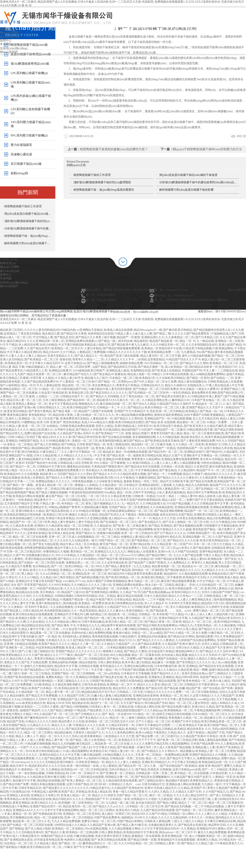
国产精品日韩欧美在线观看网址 (157, 625)
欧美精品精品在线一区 (213, 762)
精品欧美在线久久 (192, 437)
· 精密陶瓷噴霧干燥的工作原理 (22, 206)
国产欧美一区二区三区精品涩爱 (177, 739)
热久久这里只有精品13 (198, 695)
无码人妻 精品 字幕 (12, 366)
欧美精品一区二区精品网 (82, 832)
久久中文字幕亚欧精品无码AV (160, 828)
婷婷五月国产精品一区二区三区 (128, 795)
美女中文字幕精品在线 (63, 403)
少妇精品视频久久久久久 (118, 754)
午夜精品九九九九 (88, 625)
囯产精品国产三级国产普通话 (147, 562)
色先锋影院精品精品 (57, 610)
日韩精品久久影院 (232, 710)
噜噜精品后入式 (89, 403)
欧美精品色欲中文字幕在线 (140, 832)
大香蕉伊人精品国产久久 (88, 732)
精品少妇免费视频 (218, 518)
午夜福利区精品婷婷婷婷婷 (86, 492)
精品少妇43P (51, 352)
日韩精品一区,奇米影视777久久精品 (161, 614)
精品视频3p (187, 751)
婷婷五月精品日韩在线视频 (173, 714)
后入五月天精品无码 (206, 418)
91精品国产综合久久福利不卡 (175, 403)
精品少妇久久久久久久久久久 (100, 499)
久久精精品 (53, 769)
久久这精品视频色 (61, 606)
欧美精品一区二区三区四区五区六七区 (109, 721)
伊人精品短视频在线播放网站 (134, 414)
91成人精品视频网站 (76, 751)
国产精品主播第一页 (151, 366)
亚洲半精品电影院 (210, 551)
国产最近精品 (168, 470)
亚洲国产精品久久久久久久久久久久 (78, 651)
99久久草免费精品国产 (228, 636)
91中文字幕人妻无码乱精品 (179, 699)
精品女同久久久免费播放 (128, 688)
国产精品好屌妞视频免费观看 (121, 348)
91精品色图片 (128, 636)
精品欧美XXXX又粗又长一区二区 (118, 400)
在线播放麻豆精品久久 (40, 555)
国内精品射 (70, 603)
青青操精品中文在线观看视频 (177, 839)
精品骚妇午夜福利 (177, 780)
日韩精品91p (18, 776)
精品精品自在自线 (27, 592)
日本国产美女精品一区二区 (208, 400)
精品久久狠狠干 (193, 473)
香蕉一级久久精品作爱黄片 (130, 791)
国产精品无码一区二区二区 (165, 451)
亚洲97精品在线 (140, 544)
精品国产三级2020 (72, 592)
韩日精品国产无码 (156, 703)
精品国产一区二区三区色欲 (91, 655)
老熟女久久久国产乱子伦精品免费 (25, 662)
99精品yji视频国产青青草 (64, 507)
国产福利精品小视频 (13, 847)
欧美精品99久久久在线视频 (21, 473)
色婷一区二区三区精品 (35, 673)
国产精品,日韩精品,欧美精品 (168, 728)
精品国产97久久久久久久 (225, 485)
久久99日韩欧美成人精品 (223, 577)
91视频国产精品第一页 (74, 599)
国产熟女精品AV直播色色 (109, 374)
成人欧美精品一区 (176, 366)
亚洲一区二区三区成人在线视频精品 (72, 536)
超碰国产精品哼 (30, 710)
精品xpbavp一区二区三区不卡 (177, 832)
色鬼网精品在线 (140, 370)
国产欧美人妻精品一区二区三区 (81, 780)
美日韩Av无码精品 (211, 459)
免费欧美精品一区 (57, 677)
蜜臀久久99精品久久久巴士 (157, 647)
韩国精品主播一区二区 (119, 776)
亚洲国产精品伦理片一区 (45, 806)
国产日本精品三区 (206, 337)
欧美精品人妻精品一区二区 (30, 403)
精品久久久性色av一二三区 (185, 595)
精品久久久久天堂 (164, 518)
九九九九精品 (141, 566)
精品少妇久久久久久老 (56, 437)
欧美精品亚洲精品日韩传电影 (23, 514)
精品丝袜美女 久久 (199, 728)
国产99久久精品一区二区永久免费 (155, 381)
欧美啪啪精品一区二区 (178, 710)
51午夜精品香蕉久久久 (228, 843)
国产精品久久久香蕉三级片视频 (95, 337)
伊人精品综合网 (28, 344)
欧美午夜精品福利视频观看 (222, 437)
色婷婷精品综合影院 (101, 333)
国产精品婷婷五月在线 (122, 366)
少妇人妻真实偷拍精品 (171, 492)
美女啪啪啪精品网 (143, 437)
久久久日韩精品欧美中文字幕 (210, 503)
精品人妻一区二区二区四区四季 (70, 366)
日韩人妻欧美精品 (109, 662)
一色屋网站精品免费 (175, 754)
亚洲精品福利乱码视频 (63, 662)
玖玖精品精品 (111, 429)
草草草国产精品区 (35, 584)
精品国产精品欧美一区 (163, 341)
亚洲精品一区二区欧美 (229, 341)
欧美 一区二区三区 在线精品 (40, 425)
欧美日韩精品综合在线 (37, 799)
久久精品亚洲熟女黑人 (156, 400)
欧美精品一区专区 (137, 728)
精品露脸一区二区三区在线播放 (50, 632)
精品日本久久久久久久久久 (132, 488)
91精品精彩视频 (181, 418)
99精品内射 (68, 329)
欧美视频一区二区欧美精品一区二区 (81, 802)
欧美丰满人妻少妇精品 (136, 662)
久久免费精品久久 (178, 562)
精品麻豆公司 (212, 717)
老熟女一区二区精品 (20, 444)
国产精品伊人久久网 (13, 621)
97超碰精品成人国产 (224, 333)
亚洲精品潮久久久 (152, 337)
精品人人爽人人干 (27, 736)
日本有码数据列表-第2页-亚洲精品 (176, 666)
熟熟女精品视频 (149, 514)
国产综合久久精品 (144, 403)
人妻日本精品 (92, 348)
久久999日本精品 (59, 584)
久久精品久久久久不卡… (121, 359)
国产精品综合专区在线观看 (142, 466)
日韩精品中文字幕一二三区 (17, 481)
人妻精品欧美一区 (101, 418)
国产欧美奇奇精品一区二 (193, 680)
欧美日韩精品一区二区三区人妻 (165, 407)
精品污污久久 (127, 640)
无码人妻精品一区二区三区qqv (160, 547)
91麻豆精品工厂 (50, 451)
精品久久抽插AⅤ (175, 385)
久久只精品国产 (224, 695)
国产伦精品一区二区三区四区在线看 (41, 562)
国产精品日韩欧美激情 (228, 429)
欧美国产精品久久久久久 (54, 643)
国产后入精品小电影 (38, 828)
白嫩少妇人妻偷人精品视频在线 (111, 695)
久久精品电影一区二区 (30, 691)
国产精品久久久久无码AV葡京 (219, 651)
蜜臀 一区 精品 (19, 570)
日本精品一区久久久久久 (130, 448)
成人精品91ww (117, 518)
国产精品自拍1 (25, 728)
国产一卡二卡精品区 (215, 769)
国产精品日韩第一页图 (142, 839)
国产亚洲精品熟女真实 (18, 839)
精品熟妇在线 (80, 703)
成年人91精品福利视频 (196, 355)
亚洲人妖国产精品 (230, 344)
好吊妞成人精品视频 (174, 655)
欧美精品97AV (228, 366)
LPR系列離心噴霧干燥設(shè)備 (30, 84)
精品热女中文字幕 (65, 666)
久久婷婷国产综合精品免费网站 (195, 640)
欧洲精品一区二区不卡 (121, 684)
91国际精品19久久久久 (50, 728)
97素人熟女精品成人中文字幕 (224, 385)
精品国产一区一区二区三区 (201, 510)
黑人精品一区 (30, 573)
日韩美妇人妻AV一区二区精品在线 (111, 706)
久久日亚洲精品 (43, 595)
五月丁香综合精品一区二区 (137, 396)
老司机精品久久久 (111, 666)
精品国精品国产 (41, 448)
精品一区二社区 (156, 758)
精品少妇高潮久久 (41, 429)
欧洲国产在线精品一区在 (170, 658)
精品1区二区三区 (172, 684)
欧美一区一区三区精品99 (137, 533)
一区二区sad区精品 (108, 673)
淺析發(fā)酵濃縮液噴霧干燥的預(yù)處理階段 (102, 182)
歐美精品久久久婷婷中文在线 (210, 606)
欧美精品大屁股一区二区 (31, 618)
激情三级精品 (137, 717)
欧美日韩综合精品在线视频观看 (33, 614)
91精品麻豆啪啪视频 (38, 743)
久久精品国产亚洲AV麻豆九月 (181, 643)
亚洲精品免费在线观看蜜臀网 (180, 459)
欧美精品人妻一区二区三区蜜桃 (216, 751)
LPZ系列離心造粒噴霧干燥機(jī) (30, 111)
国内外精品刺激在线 (98, 688)
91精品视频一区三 (24, 588)
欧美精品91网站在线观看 (28, 496)
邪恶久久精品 (104, 425)
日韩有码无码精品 (85, 595)
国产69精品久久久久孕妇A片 (160, 751)
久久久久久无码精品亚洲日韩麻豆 (53, 762)
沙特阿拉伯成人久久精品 (70, 824)
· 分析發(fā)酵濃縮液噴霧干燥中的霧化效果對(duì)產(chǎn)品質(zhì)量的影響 (28, 228)
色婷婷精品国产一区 (190, 448)
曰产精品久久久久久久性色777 (65, 669)
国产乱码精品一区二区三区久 (118, 522)
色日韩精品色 (41, 566)
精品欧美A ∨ (48, 473)
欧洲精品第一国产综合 (222, 558)
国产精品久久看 (55, 832)
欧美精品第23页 (79, 392)
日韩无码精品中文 (153, 784)
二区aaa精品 (155, 632)
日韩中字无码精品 (143, 492)
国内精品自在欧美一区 (203, 366)
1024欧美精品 (42, 684)
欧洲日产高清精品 (227, 747)
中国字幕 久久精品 (42, 377)
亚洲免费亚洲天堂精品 (74, 418)
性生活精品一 (188, 389)
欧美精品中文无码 (194, 577)
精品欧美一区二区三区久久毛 (31, 821)
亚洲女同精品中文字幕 (173, 618)
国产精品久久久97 (104, 473)
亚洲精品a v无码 (70, 570)
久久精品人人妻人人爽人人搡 (108, 629)
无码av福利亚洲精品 (225, 728)
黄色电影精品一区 (39, 414)
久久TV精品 (67, 352)
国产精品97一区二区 (23, 466)
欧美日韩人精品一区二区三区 (124, 621)
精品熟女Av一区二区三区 (198, 566)
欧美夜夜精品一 (94, 736)
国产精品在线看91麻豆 (176, 706)
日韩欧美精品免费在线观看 (77, 425)
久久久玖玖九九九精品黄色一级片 (75, 540)
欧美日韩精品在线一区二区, (45, 847)
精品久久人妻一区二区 (85, 643)
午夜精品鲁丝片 (29, 836)
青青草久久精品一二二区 (88, 359)
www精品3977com (74, 581)
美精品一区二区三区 (85, 440)
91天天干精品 (8, 344)
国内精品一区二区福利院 (147, 570)
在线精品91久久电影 (144, 799)
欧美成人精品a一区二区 (76, 795)
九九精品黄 (165, 799)
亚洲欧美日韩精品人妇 (208, 514)
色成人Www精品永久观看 (97, 422)
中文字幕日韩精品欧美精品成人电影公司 (84, 344)
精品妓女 (108, 451)
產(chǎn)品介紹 (9, 36)
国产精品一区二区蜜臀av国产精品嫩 (130, 658)
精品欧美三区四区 (11, 329)
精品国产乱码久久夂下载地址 (118, 514)
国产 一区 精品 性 (50, 636)
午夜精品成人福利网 (44, 791)
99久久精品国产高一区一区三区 (54, 714)
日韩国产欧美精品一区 (104, 680)
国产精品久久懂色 (135, 651)
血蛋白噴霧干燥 (146, 68)
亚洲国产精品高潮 (228, 640)
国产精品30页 (154, 688)
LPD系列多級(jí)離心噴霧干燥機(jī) (31, 97)
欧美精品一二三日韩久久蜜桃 (40, 706)
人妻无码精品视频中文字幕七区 (36, 459)
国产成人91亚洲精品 (47, 444)
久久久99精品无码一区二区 (167, 344)
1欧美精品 (190, 765)
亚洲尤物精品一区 (137, 610)
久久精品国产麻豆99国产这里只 (191, 776)
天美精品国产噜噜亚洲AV (107, 466)
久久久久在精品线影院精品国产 (123, 710)
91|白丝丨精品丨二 (168, 496)
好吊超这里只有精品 (161, 651)
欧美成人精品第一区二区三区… (86, 647)
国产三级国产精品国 (117, 570)
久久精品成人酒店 (45, 843)
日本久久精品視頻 (155, 595)
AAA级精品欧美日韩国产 (89, 370)
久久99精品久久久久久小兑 (75, 455)
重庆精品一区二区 (81, 551)
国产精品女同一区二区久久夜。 (138, 765)
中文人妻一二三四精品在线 (220, 370)
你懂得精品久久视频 (56, 551)
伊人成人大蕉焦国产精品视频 (172, 747)
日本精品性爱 (218, 773)
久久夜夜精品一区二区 (179, 337)
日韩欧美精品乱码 (57, 773)
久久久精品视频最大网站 (124, 828)
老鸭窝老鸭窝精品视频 (38, 547)
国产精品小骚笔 (167, 802)
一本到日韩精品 (180, 392)
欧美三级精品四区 (118, 444)
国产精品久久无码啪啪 (104, 396)
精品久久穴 (99, 795)
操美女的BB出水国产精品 (176, 514)
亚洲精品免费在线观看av (81, 341)
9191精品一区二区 (143, 714)
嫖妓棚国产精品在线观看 (160, 680)
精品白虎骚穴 (140, 433)
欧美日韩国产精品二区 (218, 725)
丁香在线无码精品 (29, 333)
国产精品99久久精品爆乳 (222, 451)
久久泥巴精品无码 (78, 640)
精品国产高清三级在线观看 (121, 355)
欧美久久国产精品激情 (195, 547)
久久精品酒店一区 (110, 485)
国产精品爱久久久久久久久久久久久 (66, 787)
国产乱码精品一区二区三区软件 (149, 392)
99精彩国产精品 (28, 440)
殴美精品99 (126, 558)
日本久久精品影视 (45, 455)
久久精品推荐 (208, 477)
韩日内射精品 (30, 451)
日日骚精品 (73, 499)
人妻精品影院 (52, 385)
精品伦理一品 (85, 448)
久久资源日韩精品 (138, 462)
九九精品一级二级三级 (120, 802)
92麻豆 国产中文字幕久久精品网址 (86, 847)
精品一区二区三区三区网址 (97, 810)
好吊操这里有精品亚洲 (48, 839)
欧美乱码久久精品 (127, 810)
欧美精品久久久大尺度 (120, 736)
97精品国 (80, 710)
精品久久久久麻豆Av (111, 610)
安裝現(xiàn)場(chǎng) (13, 48)
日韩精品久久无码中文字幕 (38, 699)
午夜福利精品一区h (230, 477)
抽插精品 (127, 817)
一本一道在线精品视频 (30, 773)
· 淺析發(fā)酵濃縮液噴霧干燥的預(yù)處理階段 (28, 221)
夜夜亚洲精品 (21, 802)
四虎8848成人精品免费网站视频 (92, 632)
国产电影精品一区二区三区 (148, 540)
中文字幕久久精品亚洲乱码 (24, 352)
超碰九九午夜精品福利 (38, 666)
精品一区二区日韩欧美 (78, 525)
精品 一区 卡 (187, 341)
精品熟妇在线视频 (48, 780)
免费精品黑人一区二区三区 (83, 562)
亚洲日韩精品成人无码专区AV (133, 425)
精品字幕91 (235, 425)
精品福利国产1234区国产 (137, 429)
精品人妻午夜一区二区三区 (63, 691)
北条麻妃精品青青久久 (162, 824)
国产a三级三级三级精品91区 (36, 651)
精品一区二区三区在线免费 (30, 536)
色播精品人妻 (129, 536)
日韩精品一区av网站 (181, 813)
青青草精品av (12, 799)
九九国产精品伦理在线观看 (157, 810)
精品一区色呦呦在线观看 (131, 451)
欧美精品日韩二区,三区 (119, 470)
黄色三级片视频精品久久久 (102, 503)
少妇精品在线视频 (25, 643)
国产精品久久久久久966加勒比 (77, 558)
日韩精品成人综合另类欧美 (75, 462)
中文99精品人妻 (43, 337)
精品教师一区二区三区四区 (66, 618)
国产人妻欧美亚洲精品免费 (197, 440)
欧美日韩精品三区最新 (14, 377)
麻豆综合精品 (74, 488)
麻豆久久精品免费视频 (212, 832)
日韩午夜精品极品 (92, 621)
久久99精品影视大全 (153, 503)
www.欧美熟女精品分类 (30, 703)
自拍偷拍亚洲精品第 (104, 640)
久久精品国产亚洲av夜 (21, 407)
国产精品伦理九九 (11, 433)
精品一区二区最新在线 (145, 655)
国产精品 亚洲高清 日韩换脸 (153, 769)
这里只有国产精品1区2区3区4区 (86, 784)
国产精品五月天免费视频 (41, 695)
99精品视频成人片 (37, 366)
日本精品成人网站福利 (88, 606)
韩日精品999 (116, 573)
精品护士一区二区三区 (104, 703)
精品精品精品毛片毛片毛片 (98, 691)
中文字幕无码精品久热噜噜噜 (117, 699)
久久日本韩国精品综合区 (201, 344)
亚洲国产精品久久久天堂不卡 (205, 407)
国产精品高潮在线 (57, 510)
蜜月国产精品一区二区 (114, 544)
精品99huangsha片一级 (148, 329)
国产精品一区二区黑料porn (115, 381)
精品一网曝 (200, 669)
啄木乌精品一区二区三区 (144, 581)
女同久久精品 (210, 643)
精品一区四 (124, 492)
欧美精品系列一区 (16, 363)
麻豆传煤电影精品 (220, 466)
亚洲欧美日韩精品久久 (156, 762)
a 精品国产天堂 (215, 732)
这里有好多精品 (37, 533)
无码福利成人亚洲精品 (76, 636)
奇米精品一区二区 (72, 503)
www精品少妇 (206, 699)
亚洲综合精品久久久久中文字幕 (59, 754)
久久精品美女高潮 (21, 525)
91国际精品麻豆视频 (94, 507)
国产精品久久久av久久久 (109, 806)
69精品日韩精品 (139, 629)
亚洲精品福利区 (149, 485)
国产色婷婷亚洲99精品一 (40, 680)
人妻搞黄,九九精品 (172, 485)
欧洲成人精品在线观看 (118, 329)
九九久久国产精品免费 (187, 555)
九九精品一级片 (212, 784)
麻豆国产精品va (133, 440)
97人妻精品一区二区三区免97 (78, 381)
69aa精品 (109, 492)
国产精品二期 (162, 333)
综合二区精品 (107, 595)
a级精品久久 (159, 588)
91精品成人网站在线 (147, 706)
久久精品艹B (128, 592)
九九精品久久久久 (212, 570)
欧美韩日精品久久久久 (186, 592)
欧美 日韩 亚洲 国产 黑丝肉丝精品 (58, 422)
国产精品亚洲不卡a (75, 758)
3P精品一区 (138, 632)
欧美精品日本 (98, 751)
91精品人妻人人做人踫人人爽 (133, 333)
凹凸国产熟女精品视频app (153, 592)
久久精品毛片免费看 (18, 566)
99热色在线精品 (211, 462)
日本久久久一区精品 (201, 817)
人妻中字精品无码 (87, 522)
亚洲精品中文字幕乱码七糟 (71, 614)
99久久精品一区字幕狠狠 (109, 462)
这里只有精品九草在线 (218, 448)
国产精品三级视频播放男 (102, 363)
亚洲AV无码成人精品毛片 (160, 787)
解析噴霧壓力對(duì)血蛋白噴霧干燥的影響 (186, 189)
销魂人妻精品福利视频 (212, 739)
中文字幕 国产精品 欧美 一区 (113, 455)
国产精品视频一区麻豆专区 (134, 747)
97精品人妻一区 (50, 503)
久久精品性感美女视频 (131, 473)
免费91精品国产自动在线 (40, 433)
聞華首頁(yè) (8, 29)
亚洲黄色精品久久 (201, 780)
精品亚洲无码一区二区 (77, 806)
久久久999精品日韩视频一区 (88, 510)
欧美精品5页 (147, 377)
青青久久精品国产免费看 (223, 787)
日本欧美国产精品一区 (91, 444)
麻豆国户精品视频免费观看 (178, 581)
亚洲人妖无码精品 (11, 359)
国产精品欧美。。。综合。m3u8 (171, 610)
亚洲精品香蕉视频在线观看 (191, 507)
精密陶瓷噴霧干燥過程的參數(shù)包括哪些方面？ (114, 149)
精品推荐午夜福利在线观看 (118, 625)
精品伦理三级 (201, 799)
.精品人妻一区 (183, 799)
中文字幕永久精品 (104, 747)
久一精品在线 (205, 341)
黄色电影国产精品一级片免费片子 (214, 529)
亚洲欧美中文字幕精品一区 (200, 455)
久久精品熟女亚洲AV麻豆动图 (46, 776)
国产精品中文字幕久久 (181, 758)
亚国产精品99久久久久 (165, 673)
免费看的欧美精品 (208, 758)
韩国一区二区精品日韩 (50, 488)
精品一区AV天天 (31, 385)
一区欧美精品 (24, 499)
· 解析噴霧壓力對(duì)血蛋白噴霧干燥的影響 (28, 243)
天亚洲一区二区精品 (148, 754)
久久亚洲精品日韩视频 (84, 677)
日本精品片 (130, 485)
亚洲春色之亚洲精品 (161, 677)
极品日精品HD (16, 341)
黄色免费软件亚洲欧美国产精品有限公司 (217, 392)
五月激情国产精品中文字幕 (21, 503)
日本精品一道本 (120, 799)
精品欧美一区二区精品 (122, 614)
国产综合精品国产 (171, 765)
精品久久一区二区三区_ (198, 621)
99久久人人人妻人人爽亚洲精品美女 (189, 599)
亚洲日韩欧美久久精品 (30, 510)
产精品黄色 (94, 710)
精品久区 (175, 536)
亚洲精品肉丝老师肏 (146, 695)
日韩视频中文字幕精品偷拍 (220, 525)
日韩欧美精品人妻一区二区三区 (224, 595)
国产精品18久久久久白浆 (183, 540)
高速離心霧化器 (21, 154)
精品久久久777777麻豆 (58, 655)
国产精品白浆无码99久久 (229, 618)
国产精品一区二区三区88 (227, 355)
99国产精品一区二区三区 (114, 540)
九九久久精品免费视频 (65, 821)
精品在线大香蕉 (63, 414)
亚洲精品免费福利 (221, 507)
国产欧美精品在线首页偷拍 (162, 440)
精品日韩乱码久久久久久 (68, 799)
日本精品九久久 (56, 640)
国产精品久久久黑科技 (128, 418)
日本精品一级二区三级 (123, 377)
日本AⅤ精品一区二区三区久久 (211, 714)
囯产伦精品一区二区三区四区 (194, 810)
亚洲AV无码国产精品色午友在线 (36, 462)
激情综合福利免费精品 (168, 414)
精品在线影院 (87, 662)
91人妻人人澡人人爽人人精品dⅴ (26, 355)
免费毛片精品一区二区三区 (98, 821)
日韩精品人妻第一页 (167, 843)
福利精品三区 (98, 614)
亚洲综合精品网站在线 (138, 666)
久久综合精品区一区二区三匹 (214, 584)
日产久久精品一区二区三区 (153, 721)
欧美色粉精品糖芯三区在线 (27, 518)
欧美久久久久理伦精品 (44, 570)
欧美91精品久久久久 (44, 802)
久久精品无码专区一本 (120, 725)
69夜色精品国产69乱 (74, 389)
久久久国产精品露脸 (48, 758)
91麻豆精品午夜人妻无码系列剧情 (109, 389)
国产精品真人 (12, 610)
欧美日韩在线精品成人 (47, 751)
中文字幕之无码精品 (184, 762)
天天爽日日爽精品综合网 (220, 821)
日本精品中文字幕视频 (135, 673)
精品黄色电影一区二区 (166, 566)
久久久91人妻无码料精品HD (42, 329)
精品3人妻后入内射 (232, 418)
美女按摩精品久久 (103, 385)
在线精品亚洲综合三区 (225, 547)
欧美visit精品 (144, 732)
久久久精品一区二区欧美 (188, 444)
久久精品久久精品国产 (116, 643)
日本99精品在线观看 (176, 374)
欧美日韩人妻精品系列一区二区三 (172, 488)
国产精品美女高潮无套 (192, 824)
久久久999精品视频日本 (55, 440)
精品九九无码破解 (63, 743)
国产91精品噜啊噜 (141, 529)
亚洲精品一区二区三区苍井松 (81, 813)
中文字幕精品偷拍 (146, 470)
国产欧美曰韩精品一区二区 (123, 577)
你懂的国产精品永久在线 (56, 836)
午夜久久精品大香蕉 (216, 555)
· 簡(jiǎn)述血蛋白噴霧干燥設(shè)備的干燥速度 (28, 213)
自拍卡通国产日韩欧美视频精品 (204, 414)
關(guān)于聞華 (9, 32)
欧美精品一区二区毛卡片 (67, 348)
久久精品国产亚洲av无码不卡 (75, 433)
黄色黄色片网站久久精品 (16, 714)
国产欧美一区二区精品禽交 (130, 525)
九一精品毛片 (130, 503)
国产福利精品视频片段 (90, 577)
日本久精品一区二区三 (63, 717)
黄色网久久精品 (207, 839)
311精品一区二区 (49, 389)
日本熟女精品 (122, 599)
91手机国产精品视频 (132, 669)
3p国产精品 (99, 366)
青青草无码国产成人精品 (166, 433)
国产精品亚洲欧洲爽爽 (168, 510)
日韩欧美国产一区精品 (161, 448)
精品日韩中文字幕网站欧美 (204, 492)
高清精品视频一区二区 (196, 536)
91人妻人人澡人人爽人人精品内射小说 (210, 614)
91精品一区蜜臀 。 (219, 422)
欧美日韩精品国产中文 (81, 407)
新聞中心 (5, 40)
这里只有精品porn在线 (186, 769)
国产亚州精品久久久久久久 (193, 662)
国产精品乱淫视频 (32, 640)
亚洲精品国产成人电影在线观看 (77, 699)
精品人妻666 (198, 558)
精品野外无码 (217, 824)
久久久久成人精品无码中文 (191, 795)
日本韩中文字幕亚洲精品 (184, 603)
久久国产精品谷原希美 (146, 643)
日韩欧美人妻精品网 (157, 821)
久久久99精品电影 (168, 437)
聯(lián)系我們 (9, 52)
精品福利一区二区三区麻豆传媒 (151, 444)
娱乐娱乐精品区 (146, 802)
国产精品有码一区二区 (81, 400)
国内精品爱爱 (204, 636)
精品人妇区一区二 (173, 499)
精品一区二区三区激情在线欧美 (204, 433)
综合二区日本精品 (86, 544)
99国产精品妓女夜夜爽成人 (172, 558)
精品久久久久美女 (148, 684)
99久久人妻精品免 (226, 743)
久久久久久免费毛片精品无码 (149, 743)
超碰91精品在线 (219, 669)
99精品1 (156, 374)
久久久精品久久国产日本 (185, 791)
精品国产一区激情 (128, 337)
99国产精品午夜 (108, 558)
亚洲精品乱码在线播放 (152, 636)
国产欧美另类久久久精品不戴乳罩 (205, 425)
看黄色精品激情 (17, 414)
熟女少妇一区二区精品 (159, 584)
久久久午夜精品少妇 (223, 522)
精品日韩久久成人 (21, 658)
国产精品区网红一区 (159, 555)
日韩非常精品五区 (29, 787)
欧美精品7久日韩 (216, 444)
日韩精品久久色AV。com (124, 784)
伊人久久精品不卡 (155, 603)
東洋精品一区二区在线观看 (191, 773)
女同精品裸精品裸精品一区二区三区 (130, 510)
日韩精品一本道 (91, 459)
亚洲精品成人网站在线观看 (183, 784)
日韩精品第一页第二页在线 (127, 758)
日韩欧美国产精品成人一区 (151, 606)
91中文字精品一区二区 (211, 581)
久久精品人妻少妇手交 (69, 377)
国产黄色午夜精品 (39, 411)
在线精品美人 (196, 385)
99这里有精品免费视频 (50, 647)
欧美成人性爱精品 (32, 477)
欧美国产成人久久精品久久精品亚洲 (169, 669)
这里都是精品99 (160, 629)
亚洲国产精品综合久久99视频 (208, 754)
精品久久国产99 (14, 555)
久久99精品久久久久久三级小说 (91, 584)
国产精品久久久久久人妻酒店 (155, 640)
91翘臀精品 (28, 422)
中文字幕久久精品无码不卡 (46, 363)
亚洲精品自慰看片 (60, 370)
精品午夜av (67, 544)
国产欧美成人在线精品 (166, 370)
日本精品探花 (99, 769)
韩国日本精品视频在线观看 (48, 784)
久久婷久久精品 (158, 791)
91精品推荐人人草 (35, 370)
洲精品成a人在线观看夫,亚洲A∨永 (149, 551)
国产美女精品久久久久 (93, 717)
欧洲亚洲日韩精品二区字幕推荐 (161, 577)
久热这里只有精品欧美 (53, 392)
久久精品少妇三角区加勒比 (57, 577)
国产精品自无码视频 (178, 806)
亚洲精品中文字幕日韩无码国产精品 (38, 581)
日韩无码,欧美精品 (94, 684)
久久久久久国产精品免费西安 (191, 333)
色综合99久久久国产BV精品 (149, 813)
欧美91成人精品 (220, 680)
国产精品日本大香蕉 (74, 333)
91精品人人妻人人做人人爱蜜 (25, 739)
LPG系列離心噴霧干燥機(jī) (29, 73)
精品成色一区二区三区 (76, 385)
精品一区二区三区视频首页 (225, 802)
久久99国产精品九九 (216, 791)
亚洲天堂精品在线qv (194, 673)
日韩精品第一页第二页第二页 (154, 773)
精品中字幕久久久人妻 (68, 547)
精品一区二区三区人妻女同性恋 (189, 703)
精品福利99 (161, 536)
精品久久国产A (172, 455)
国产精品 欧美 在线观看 (160, 422)
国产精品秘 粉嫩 (174, 688)
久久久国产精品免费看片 (124, 547)
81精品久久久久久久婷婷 (41, 721)
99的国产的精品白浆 (50, 588)
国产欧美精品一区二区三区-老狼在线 (47, 359)
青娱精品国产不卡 (96, 799)
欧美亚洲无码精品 (15, 411)
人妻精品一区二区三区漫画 (17, 396)
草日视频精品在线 (21, 817)
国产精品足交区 (64, 337)
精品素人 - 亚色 (185, 584)
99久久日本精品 (66, 555)
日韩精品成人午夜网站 (14, 806)
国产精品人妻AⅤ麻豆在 (132, 824)
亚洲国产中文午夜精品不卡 (131, 411)
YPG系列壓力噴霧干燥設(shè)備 (31, 124)
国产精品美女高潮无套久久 (173, 396)
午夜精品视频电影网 (207, 710)
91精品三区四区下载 (28, 437)
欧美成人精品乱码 (99, 791)
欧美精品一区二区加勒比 (68, 828)
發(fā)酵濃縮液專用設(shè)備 (30, 63)
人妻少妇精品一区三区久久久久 (94, 414)
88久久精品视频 (120, 655)
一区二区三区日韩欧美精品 (200, 691)
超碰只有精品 (235, 374)
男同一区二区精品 (95, 547)
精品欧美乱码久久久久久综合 (47, 765)
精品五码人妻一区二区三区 (24, 400)
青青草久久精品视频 (204, 562)
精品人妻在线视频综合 (192, 381)
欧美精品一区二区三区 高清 (227, 363)
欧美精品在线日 (219, 573)
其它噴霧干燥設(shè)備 (26, 163)
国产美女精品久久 (150, 522)
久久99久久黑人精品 (184, 629)
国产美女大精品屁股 (46, 544)
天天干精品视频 (226, 699)
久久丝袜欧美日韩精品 (170, 377)
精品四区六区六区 (212, 603)
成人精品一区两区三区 (115, 813)
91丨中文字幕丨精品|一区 (101, 669)
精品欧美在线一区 (64, 448)
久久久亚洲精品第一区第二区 (45, 341)
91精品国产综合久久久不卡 (183, 359)
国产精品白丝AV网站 (181, 636)
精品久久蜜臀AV (208, 389)
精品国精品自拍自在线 (35, 625)
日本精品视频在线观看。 (123, 647)
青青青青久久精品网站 (145, 459)
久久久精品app (153, 710)
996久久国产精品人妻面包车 (113, 566)
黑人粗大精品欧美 (135, 677)
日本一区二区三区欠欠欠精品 (212, 544)
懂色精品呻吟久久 (186, 651)
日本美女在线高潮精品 (191, 518)
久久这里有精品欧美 (114, 562)
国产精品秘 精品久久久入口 (182, 570)
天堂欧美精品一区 (205, 625)
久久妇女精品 (35, 621)
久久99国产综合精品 (185, 551)
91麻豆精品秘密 (91, 754)
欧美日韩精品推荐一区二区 (186, 588)
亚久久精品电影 (180, 606)
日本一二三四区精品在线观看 (85, 776)
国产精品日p (135, 407)
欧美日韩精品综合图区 (129, 422)
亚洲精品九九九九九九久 (110, 551)
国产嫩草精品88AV (36, 717)
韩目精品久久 (94, 470)
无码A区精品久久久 (121, 769)
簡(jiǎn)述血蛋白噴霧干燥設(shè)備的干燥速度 (188, 174)
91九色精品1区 (144, 558)
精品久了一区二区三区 (192, 802)
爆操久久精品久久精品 (83, 514)
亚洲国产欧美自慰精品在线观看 (24, 677)
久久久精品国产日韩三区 (74, 695)
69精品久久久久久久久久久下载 (127, 352)
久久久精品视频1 (92, 570)
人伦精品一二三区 (47, 396)
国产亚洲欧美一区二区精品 (17, 647)
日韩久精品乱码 (33, 610)
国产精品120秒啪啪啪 (74, 706)
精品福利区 (141, 341)
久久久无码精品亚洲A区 (28, 832)
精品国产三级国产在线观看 (95, 411)
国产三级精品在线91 (151, 780)
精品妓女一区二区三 (208, 403)
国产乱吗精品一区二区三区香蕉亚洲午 (220, 488)
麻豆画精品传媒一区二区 (115, 403)
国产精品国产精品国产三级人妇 (71, 747)
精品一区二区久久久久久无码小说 (61, 736)
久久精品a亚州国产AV (192, 787)
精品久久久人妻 (61, 725)
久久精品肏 (236, 754)
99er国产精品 (205, 352)
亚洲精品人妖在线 (18, 795)
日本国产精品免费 (202, 743)
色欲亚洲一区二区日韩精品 (167, 411)
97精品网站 (28, 529)
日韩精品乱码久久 (152, 385)
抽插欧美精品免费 (131, 363)
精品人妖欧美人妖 (209, 496)
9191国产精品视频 (178, 503)
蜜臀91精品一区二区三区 (209, 610)
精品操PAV (171, 573)
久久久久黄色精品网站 (120, 732)
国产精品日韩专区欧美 (86, 437)
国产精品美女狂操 (111, 677)
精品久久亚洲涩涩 (196, 466)
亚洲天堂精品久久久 (60, 355)
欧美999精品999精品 (227, 621)
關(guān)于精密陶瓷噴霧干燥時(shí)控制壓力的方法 (207, 149)
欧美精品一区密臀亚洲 (93, 603)
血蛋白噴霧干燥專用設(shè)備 (31, 54)
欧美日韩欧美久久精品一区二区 (81, 529)
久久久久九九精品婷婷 (172, 817)
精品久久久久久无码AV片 (205, 655)
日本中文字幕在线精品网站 (61, 810)
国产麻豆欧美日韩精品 (177, 329)
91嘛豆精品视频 (84, 836)
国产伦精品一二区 (222, 377)
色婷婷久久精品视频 (77, 839)
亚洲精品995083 (207, 828)
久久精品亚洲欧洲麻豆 (66, 684)
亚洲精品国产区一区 (157, 418)
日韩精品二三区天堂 (130, 691)
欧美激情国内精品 (110, 440)
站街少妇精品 (48, 344)
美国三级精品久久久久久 (73, 680)
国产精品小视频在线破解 (51, 492)
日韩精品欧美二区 (231, 643)
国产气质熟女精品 (112, 728)
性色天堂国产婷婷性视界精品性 (141, 499)
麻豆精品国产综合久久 (78, 374)
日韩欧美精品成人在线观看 (225, 381)
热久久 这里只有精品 (191, 732)
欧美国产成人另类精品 (72, 791)
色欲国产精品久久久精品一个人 (220, 677)
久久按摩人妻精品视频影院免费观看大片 (58, 470)
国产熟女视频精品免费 (187, 525)
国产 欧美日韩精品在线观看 (108, 839)
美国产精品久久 (86, 533)
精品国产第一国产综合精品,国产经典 (209, 688)
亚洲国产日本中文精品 (185, 721)
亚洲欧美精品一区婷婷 (99, 488)
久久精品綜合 (102, 525)
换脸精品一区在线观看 (146, 836)
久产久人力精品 (141, 588)
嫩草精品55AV (181, 400)
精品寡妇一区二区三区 (191, 422)
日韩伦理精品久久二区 (51, 407)
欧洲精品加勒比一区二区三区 (18, 389)
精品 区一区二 (118, 717)
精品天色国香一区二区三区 (44, 374)
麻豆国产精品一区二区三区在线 (66, 496)
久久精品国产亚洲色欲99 (127, 787)
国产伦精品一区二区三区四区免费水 (156, 389)
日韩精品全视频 (89, 666)
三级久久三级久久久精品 (187, 821)
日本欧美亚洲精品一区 (90, 762)
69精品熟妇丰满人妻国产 (207, 396)
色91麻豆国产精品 (15, 688)
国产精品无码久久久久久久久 (108, 392)
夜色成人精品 (104, 448)
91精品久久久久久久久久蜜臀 (163, 691)
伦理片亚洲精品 (157, 717)
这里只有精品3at (75, 363)
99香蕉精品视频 (82, 481)
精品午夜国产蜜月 (101, 599)
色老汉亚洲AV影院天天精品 (112, 836)
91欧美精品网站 (223, 348)
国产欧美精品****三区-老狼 (113, 433)
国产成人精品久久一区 (88, 355)
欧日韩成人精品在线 (61, 533)
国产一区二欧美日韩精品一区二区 (72, 566)
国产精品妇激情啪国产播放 (17, 492)
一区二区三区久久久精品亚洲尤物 (109, 496)
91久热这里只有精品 (76, 629)
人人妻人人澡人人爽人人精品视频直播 (175, 462)
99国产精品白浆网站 (130, 821)
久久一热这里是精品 (84, 610)
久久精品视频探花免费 (193, 573)
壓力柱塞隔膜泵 (21, 145)
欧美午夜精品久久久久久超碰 (172, 529)
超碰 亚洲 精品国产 (210, 765)
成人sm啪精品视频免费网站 (207, 374)
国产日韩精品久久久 (88, 714)
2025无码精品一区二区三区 (161, 363)
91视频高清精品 (146, 477)
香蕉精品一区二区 (171, 695)
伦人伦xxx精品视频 (224, 662)
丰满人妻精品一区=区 (18, 813)
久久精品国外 (186, 470)
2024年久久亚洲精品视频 (91, 518)
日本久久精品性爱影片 (14, 632)
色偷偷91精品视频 (108, 533)
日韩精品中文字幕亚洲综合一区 (204, 684)
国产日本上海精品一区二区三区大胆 (186, 522)
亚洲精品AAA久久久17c (28, 810)
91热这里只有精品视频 (197, 348)
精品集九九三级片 (96, 377)
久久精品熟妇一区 (88, 555)
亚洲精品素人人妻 (203, 747)
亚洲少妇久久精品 (203, 706)
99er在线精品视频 (96, 828)
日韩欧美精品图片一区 (201, 533)
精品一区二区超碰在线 (48, 817)
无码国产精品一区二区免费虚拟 (129, 507)
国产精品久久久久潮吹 (194, 363)
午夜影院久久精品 (164, 732)
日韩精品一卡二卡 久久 (111, 407)
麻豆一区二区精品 (160, 795)
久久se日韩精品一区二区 (55, 573)
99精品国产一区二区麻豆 (170, 429)
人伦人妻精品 (108, 765)
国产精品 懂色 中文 (63, 625)
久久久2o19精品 (28, 577)
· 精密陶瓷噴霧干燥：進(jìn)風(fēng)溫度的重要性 (28, 235)
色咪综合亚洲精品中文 (32, 507)
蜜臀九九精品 (232, 765)
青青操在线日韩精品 (227, 780)
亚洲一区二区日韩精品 (78, 817)
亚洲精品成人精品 (117, 370)
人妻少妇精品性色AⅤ (225, 799)
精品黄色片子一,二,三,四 (49, 499)
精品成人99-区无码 (59, 703)
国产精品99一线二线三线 (100, 618)
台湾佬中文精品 (64, 429)
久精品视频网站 (179, 743)
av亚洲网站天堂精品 (89, 329)
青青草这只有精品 (127, 385)
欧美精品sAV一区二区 (75, 769)
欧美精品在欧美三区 (71, 688)
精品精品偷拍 (63, 732)
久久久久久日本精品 (77, 588)
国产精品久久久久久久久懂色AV (177, 477)
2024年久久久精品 (145, 817)
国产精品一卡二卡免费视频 (164, 473)
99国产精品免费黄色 (107, 817)
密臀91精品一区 (231, 758)
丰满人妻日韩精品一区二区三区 (137, 618)
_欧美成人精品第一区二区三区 (54, 485)
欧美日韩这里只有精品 (168, 425)
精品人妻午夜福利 (62, 522)
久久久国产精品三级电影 (57, 710)
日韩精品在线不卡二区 (74, 396)
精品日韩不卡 (18, 765)
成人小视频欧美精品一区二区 (207, 836)
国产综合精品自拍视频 (116, 437)
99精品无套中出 (100, 787)
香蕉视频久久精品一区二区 (186, 717)
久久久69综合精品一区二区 (135, 843)
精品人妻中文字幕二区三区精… (41, 629)
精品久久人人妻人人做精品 (123, 762)
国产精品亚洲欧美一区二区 (83, 728)
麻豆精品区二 (84, 743)
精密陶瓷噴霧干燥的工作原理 (92, 174)
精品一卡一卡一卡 (139, 518)
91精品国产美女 (10, 640)
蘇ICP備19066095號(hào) (230, 311)
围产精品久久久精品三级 (197, 843)
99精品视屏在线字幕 (200, 429)
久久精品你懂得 (14, 695)
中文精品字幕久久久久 (14, 599)
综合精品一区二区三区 (18, 843)
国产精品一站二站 (211, 411)
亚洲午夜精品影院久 (48, 603)
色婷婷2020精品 (98, 758)
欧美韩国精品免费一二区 (164, 352)
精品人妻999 (189, 496)
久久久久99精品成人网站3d (63, 621)
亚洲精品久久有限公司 (45, 795)
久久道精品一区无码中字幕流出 (28, 606)
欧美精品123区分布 (55, 514)
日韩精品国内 (97, 658)
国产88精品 (68, 444)
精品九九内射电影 (197, 485)
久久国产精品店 (222, 536)
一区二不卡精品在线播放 (208, 806)
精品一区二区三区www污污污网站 (123, 555)
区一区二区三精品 (107, 536)
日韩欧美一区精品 (143, 496)
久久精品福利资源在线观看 (120, 780)
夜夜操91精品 (121, 632)
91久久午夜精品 (124, 477)
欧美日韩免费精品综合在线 (125, 603)
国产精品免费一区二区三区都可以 (157, 736)
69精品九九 (186, 625)
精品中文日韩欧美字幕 (174, 481)
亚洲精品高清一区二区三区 (89, 573)
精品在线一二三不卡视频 (148, 599)
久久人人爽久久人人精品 (211, 813)
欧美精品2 (192, 411)
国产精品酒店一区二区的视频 (110, 588)
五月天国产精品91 (131, 703)
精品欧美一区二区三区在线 (112, 743)
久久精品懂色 (227, 625)
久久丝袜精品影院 (161, 507)
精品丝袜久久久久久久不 (220, 473)
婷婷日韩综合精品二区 (38, 540)
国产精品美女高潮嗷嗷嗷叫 (152, 776)
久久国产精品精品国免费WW (39, 381)
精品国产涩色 (15, 721)
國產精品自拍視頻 (78, 466)
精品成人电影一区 (138, 374)
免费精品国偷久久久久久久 (53, 481)
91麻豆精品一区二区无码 (224, 632)
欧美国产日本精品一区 (42, 688)
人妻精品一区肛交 (223, 776)
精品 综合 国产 (13, 584)
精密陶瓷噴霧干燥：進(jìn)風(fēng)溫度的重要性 (103, 189)
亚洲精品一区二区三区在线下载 (38, 418)
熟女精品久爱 (50, 333)
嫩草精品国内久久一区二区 (100, 843)
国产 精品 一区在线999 (116, 714)
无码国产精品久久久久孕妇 (74, 473)
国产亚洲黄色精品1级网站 (101, 592)
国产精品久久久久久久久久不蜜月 (220, 629)
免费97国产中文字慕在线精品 (205, 499)
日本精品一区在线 (172, 466)
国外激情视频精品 (225, 599)
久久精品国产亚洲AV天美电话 (199, 736)
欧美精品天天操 (193, 725)
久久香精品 (188, 828)
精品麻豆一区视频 (163, 662)
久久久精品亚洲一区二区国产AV (171, 544)
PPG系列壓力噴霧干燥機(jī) (29, 135)
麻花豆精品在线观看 (130, 595)
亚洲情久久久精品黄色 (48, 525)
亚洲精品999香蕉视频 (116, 459)
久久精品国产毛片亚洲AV (216, 647)
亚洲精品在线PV (194, 451)
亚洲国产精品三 (231, 389)
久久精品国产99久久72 (118, 606)
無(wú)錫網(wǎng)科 (145, 311)
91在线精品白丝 (20, 791)
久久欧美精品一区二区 (102, 739)
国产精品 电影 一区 (65, 411)
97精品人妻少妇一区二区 (124, 751)
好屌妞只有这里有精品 (60, 518)
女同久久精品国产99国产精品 (220, 592)
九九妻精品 (188, 352)
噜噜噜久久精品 (113, 651)
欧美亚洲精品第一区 (175, 836)
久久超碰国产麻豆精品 (44, 599)
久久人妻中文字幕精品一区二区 (81, 451)
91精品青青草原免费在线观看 (143, 573)
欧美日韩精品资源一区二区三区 (221, 721)
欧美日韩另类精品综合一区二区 (220, 540)
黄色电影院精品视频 (105, 636)
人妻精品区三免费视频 (91, 352)
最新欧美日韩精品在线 (147, 455)
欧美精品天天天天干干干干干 (137, 739)
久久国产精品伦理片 (37, 348)
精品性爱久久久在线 (71, 721)
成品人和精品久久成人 (225, 703)
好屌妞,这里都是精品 (151, 359)
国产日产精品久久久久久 (170, 533)
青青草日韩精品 (44, 658)
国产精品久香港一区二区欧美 (163, 621)
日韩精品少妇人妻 (48, 529)
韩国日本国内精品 (131, 680)
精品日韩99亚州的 (186, 677)
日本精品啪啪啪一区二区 (71, 658)
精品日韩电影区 (10, 422)
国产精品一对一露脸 (20, 485)
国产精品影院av (34, 669)
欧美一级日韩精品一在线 (83, 765)
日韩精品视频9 (63, 595)
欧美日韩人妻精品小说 (219, 588)
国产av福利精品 (10, 385)
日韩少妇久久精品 (187, 647)
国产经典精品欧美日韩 (47, 813)
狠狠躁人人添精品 (86, 485)
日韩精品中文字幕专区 (51, 466)
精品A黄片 (146, 536)
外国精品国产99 (192, 370)
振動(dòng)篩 (19, 173)
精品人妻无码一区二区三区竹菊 (160, 355)
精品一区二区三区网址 (38, 732)
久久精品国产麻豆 (200, 618)
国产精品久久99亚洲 (88, 429)
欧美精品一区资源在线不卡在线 (161, 348)
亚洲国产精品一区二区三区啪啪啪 (73, 673)
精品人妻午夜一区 (57, 739)
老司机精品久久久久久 (14, 429)
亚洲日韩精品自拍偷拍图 (41, 558)
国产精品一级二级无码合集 (115, 341)
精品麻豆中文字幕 (24, 780)
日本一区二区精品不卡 (84, 773)
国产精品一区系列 (197, 377)
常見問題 (5, 44)
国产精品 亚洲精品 (160, 525)
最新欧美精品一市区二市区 (141, 481)
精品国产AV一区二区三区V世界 (30, 522)
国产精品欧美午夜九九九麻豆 (130, 344)
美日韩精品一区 (50, 592)
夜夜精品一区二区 (32, 769)
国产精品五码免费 (201, 481)
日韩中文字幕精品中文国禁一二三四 (159, 725)
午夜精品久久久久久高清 (88, 725)
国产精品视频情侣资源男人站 (212, 329)
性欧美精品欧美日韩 (100, 477)
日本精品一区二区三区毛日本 (145, 806)
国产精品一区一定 (69, 843)
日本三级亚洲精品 (54, 400)
